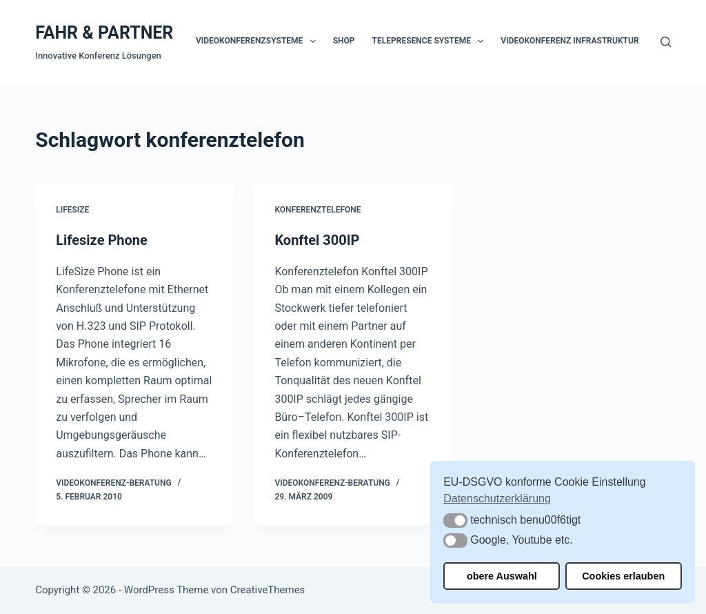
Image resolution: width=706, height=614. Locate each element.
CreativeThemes (267, 590)
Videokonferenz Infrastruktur (569, 41)
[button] (455, 520)
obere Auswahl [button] (502, 576)
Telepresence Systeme (431, 41)
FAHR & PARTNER (104, 33)
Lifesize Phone (102, 240)
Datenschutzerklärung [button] (497, 498)
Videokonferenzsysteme (258, 41)
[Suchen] (665, 42)
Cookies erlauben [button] (623, 576)
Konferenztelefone (317, 210)
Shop (344, 41)
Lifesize (72, 210)
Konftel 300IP (316, 240)
